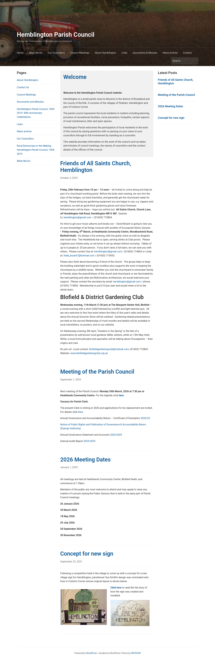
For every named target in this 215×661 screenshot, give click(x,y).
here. (81, 411)
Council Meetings (79, 52)
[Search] (181, 60)
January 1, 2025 (69, 467)
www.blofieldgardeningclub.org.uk (89, 353)
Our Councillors (56, 52)
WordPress (91, 653)
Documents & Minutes (145, 52)
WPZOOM (136, 653)
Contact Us (23, 87)
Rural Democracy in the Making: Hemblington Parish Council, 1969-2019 (36, 149)
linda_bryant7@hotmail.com (79, 255)
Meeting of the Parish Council (97, 371)
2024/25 (145, 418)
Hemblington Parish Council (55, 34)
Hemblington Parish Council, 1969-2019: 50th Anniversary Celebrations (36, 113)
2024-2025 (116, 434)
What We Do (35, 52)
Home (20, 52)
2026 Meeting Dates (85, 459)
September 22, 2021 (71, 561)
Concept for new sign (86, 553)
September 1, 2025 (70, 379)
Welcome (75, 77)
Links (124, 52)
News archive (24, 131)
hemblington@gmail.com (77, 217)
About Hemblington (105, 52)
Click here (116, 587)
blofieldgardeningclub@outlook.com (109, 349)
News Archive (170, 52)
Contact (187, 52)
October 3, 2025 (69, 177)
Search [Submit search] (194, 61)
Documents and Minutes (30, 101)
